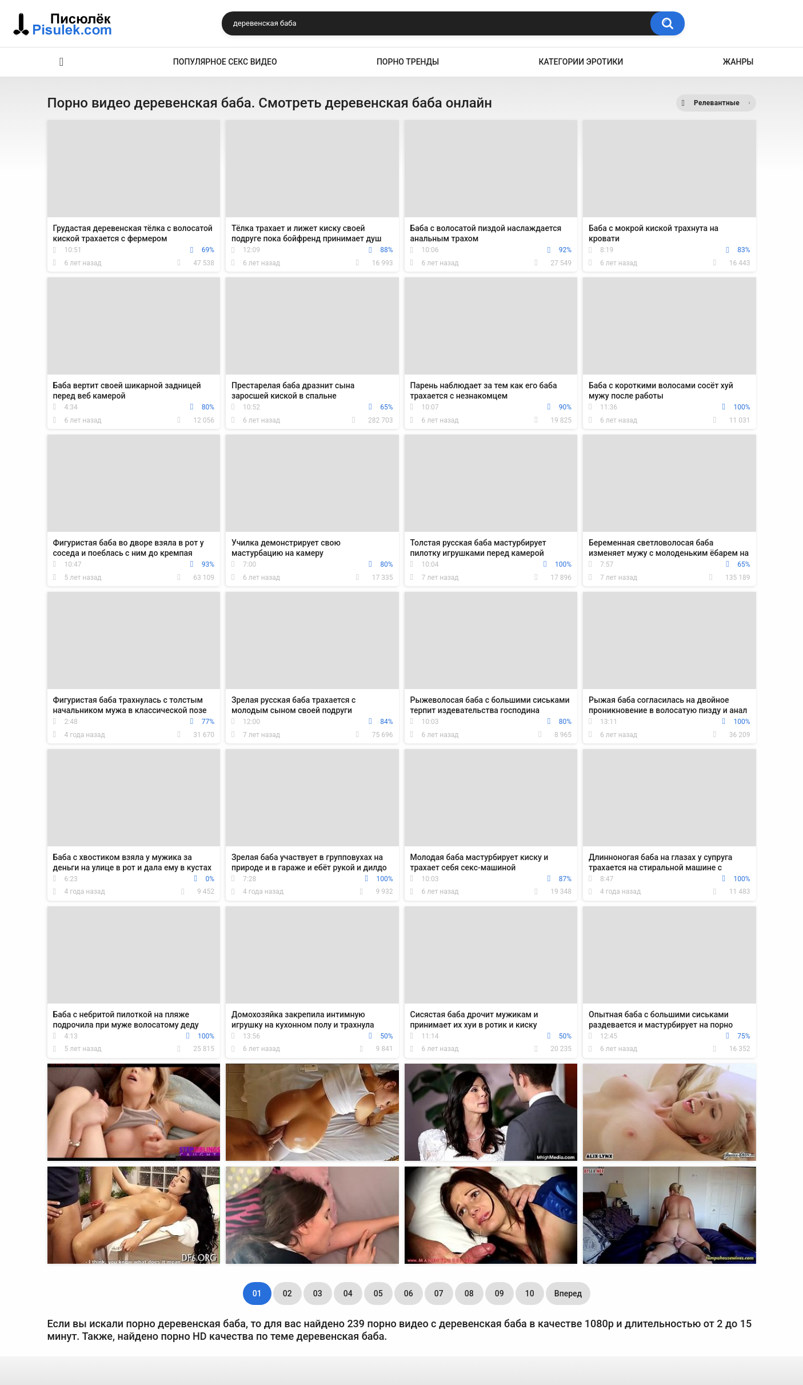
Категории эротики (581, 61)
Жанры (738, 61)
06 (408, 1293)
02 (287, 1293)
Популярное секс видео (225, 61)
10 (529, 1293)
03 (317, 1293)
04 (348, 1293)
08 (469, 1293)
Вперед (568, 1293)
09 (499, 1293)
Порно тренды (408, 61)
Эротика (61, 62)
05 (378, 1293)
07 (439, 1293)
